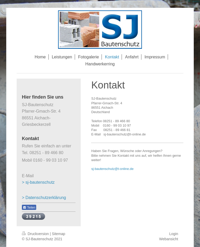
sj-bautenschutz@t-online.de (112, 169)
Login (173, 234)
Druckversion (36, 234)
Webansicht (168, 239)
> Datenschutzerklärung (44, 197)
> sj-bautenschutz (38, 182)
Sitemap (58, 234)
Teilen (29, 207)
